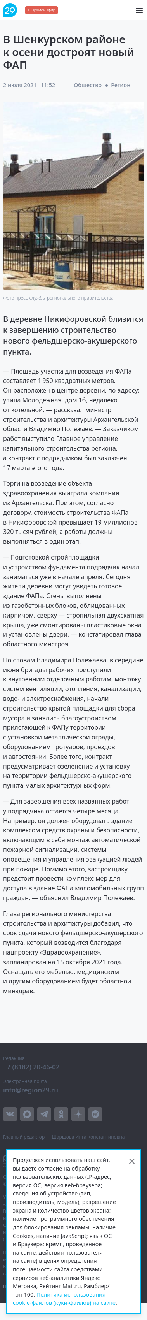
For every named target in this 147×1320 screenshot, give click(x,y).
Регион (120, 85)
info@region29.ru (30, 1089)
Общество (88, 85)
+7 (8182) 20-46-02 (31, 1066)
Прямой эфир (43, 9)
